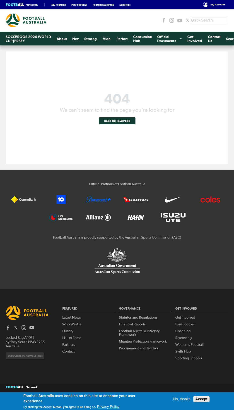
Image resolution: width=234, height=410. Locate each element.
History (67, 331)
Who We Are (71, 324)
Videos (108, 39)
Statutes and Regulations (138, 317)
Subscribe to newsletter (25, 355)
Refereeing (183, 338)
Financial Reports (132, 324)
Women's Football (189, 344)
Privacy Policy (108, 407)
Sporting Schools (188, 358)
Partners (68, 344)
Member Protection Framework (143, 341)
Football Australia (103, 4)
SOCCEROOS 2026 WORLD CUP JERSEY (28, 39)
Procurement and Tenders (138, 348)
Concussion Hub (142, 39)
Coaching (183, 331)
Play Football (79, 4)
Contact (68, 351)
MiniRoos (124, 4)
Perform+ (124, 39)
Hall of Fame (71, 338)
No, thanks (181, 399)
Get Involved (194, 39)
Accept (201, 399)
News (77, 39)
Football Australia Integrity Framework (139, 333)
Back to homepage (117, 120)
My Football (58, 4)
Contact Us (214, 39)
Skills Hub (183, 351)
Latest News (71, 317)
